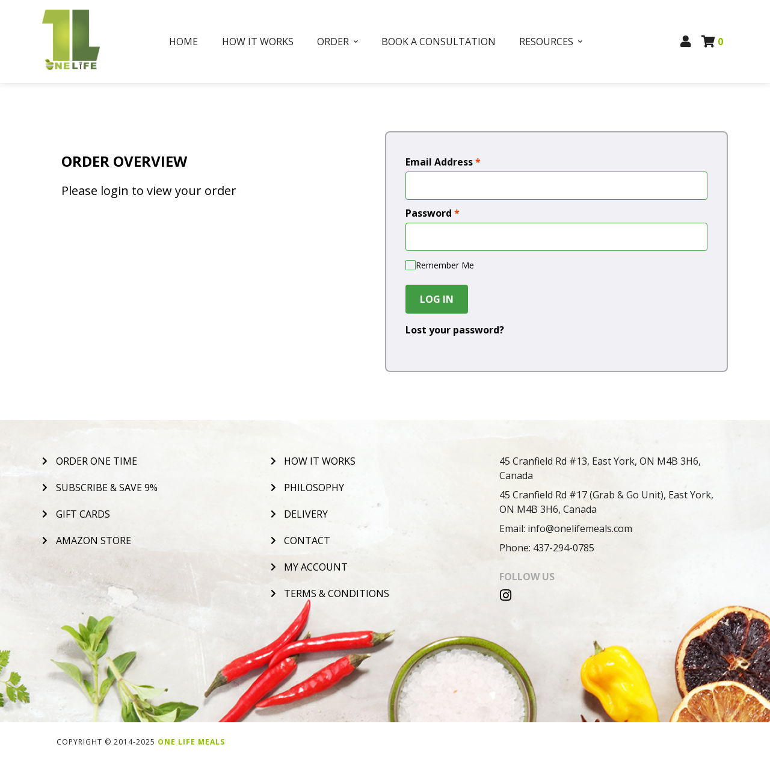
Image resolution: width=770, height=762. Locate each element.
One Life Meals (191, 742)
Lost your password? (454, 329)
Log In (437, 299)
